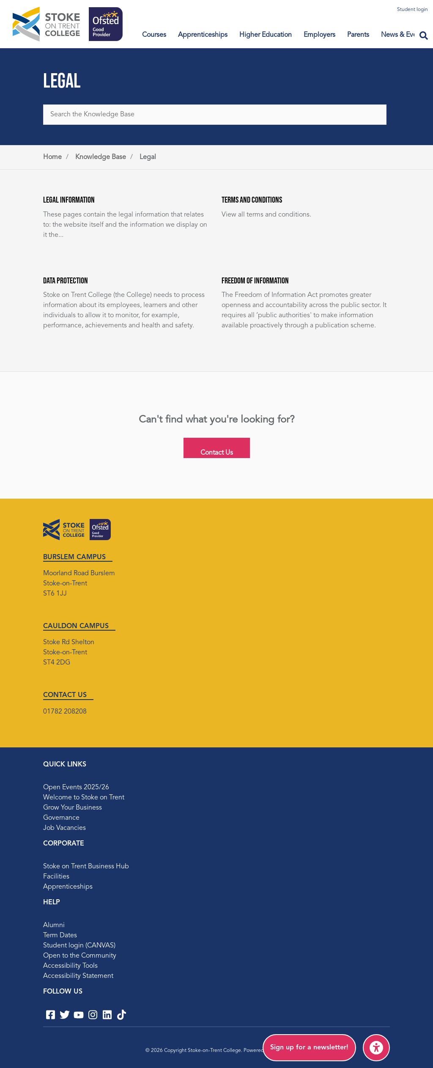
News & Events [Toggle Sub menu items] (403, 35)
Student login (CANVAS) (79, 945)
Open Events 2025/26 (76, 787)
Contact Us (216, 453)
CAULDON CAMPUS (76, 626)
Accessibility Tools (70, 966)
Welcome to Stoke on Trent (83, 797)
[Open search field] (423, 36)
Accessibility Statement (78, 976)
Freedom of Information (255, 280)
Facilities (56, 876)
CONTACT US (65, 695)
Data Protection (65, 280)
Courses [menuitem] (154, 35)
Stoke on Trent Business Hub (86, 866)
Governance (61, 818)
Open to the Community (79, 956)
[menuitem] (309, 1047)
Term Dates (60, 935)
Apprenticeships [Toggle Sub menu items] (202, 35)
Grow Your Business (72, 807)
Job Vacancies (64, 828)
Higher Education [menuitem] (265, 35)
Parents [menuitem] (358, 35)
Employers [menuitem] (319, 35)
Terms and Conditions (252, 199)
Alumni (54, 925)
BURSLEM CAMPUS (74, 557)
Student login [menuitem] (412, 9)
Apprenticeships (68, 887)
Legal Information (69, 199)
